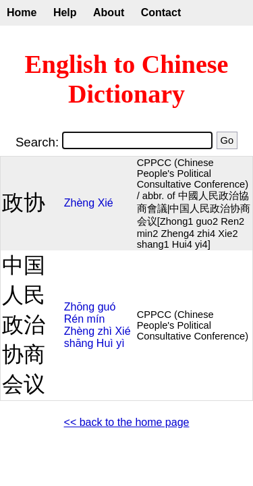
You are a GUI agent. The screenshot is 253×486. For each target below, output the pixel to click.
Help (65, 12)
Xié (105, 203)
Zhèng (79, 203)
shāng (79, 343)
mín (96, 319)
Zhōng (79, 307)
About (108, 12)
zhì (105, 331)
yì (120, 343)
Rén (74, 319)
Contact (161, 12)
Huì (104, 343)
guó (107, 307)
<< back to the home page (127, 422)
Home (21, 12)
